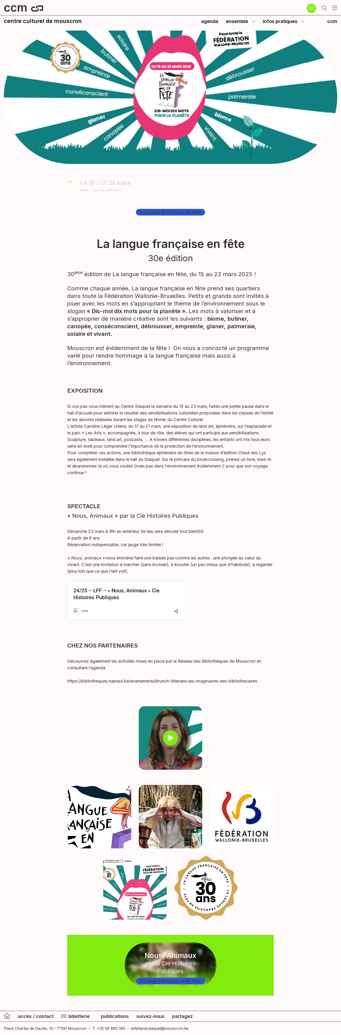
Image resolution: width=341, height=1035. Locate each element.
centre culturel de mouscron (43, 21)
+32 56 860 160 (111, 1028)
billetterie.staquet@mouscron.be (159, 1028)
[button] (324, 8)
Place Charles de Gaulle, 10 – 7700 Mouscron (45, 1028)
